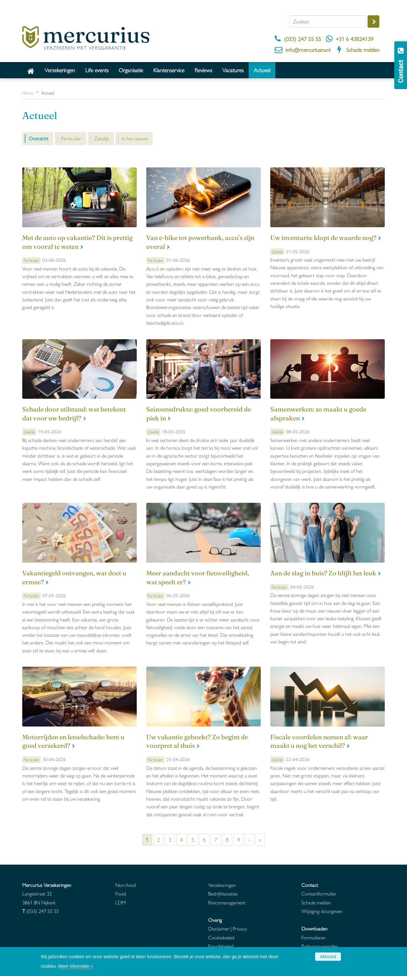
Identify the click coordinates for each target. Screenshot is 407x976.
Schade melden (363, 49)
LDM (120, 902)
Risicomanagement (226, 902)
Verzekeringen (222, 884)
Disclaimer (218, 928)
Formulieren (313, 937)
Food (120, 893)
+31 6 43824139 (354, 39)
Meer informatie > (75, 966)
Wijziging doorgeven (321, 911)
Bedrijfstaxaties (223, 893)
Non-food (125, 884)
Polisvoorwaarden (319, 946)
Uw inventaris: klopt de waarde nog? (323, 238)
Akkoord (328, 956)
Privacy (240, 928)
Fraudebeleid (220, 946)
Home (27, 92)
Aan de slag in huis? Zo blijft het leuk (323, 573)
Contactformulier (318, 893)
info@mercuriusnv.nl (308, 49)
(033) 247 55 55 (302, 39)
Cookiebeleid (221, 937)
